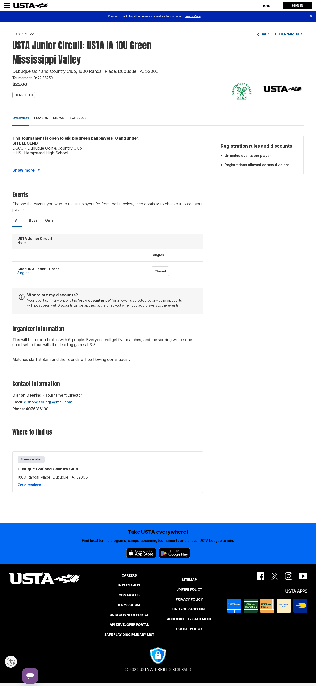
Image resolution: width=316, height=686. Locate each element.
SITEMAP (189, 579)
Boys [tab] (33, 220)
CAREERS (129, 575)
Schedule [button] (77, 118)
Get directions (29, 485)
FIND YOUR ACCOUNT (189, 609)
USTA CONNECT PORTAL (129, 615)
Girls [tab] (49, 220)
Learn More (192, 16)
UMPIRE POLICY (189, 589)
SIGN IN (297, 5)
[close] (311, 16)
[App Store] (141, 553)
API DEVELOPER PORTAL (129, 624)
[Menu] (7, 5)
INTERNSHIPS (129, 585)
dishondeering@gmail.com (48, 402)
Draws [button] (59, 118)
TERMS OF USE (129, 605)
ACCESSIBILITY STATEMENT (189, 619)
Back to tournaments (282, 34)
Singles (23, 273)
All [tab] (17, 220)
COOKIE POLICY (189, 629)
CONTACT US (129, 595)
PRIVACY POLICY (189, 599)
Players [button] (41, 118)
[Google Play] (174, 553)
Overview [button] (20, 118)
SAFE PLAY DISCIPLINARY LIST (129, 634)
